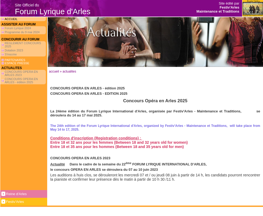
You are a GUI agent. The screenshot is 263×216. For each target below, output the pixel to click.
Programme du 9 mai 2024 (22, 32)
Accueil (54, 71)
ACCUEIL (11, 19)
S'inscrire (11, 54)
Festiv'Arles (15, 202)
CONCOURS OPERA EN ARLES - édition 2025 (21, 80)
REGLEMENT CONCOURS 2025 (23, 44)
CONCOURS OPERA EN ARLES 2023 (21, 73)
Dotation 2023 (14, 50)
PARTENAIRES (15, 60)
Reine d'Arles (16, 194)
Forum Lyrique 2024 (18, 28)
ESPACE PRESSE (17, 63)
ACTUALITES (69, 71)
